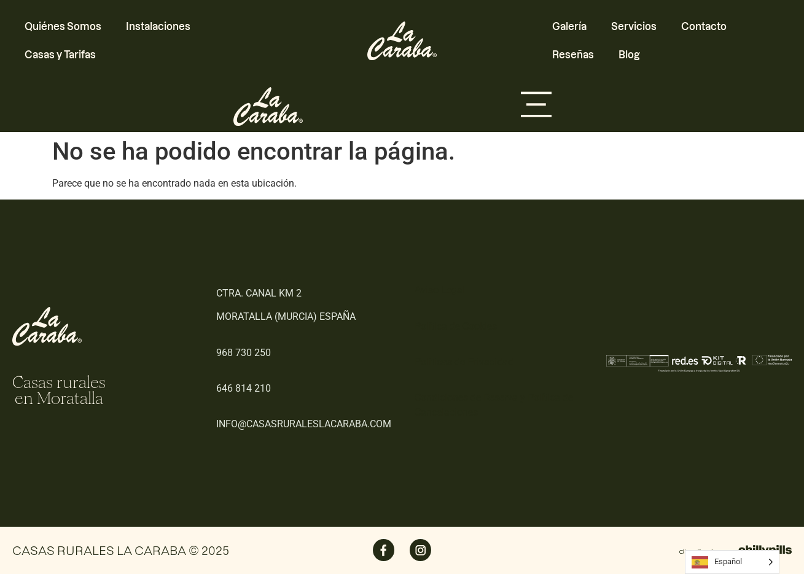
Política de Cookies (456, 326)
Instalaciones (158, 26)
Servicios (634, 26)
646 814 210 (243, 388)
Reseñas (573, 54)
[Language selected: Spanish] (732, 562)
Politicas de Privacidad (464, 362)
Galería (569, 26)
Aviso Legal (440, 290)
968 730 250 (243, 353)
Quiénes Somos (63, 26)
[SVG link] (402, 40)
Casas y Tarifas (60, 54)
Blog (629, 54)
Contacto (704, 26)
